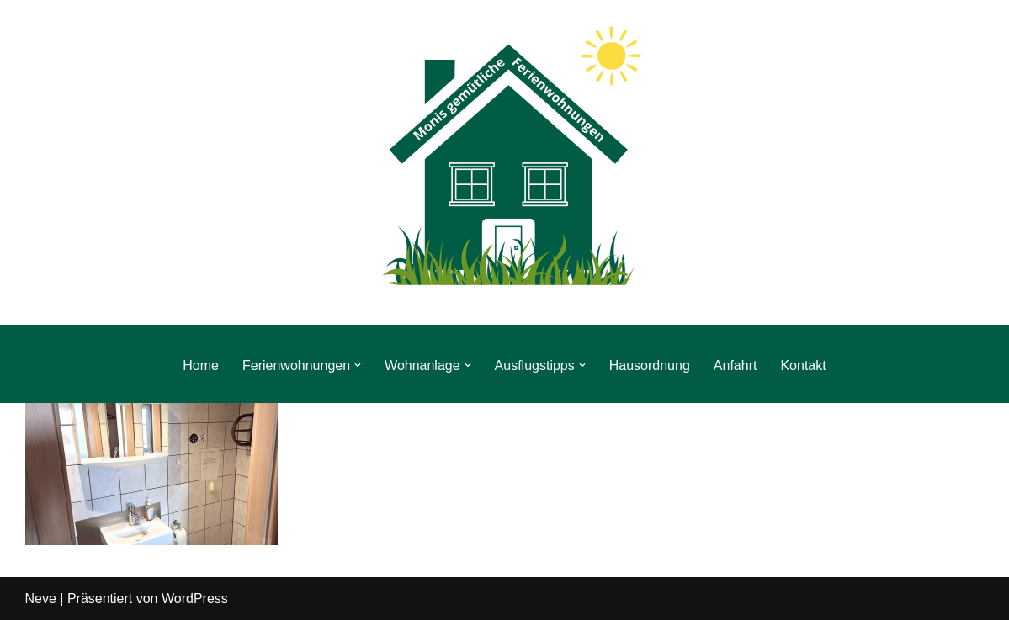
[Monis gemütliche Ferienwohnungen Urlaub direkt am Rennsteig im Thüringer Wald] (505, 162)
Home (201, 365)
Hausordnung (649, 365)
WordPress (195, 598)
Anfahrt (735, 365)
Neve (40, 598)
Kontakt (803, 365)
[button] (357, 365)
